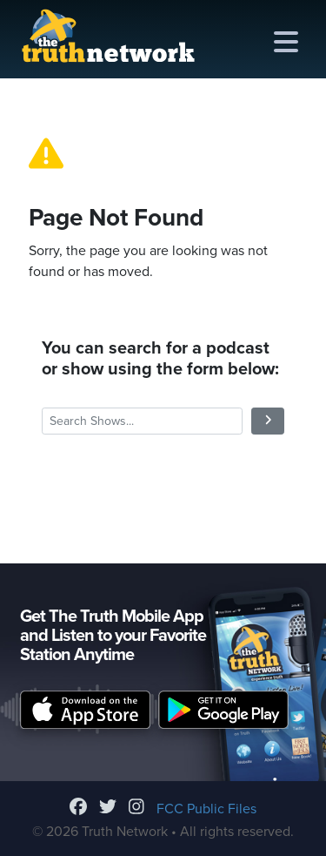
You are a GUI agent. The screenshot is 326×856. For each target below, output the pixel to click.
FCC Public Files (206, 809)
